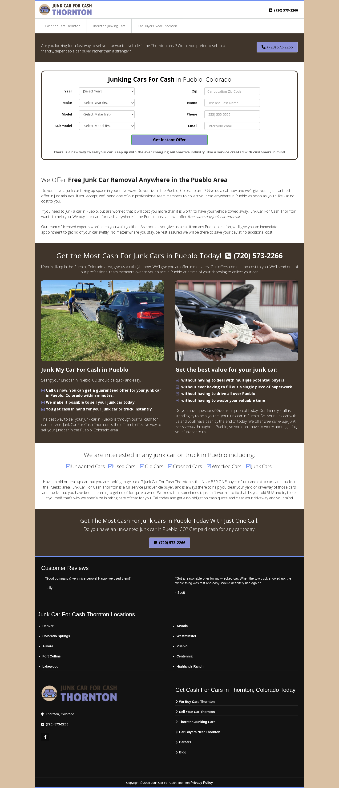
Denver (47, 626)
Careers (185, 742)
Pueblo (182, 646)
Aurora (47, 646)
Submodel (63, 125)
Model (67, 114)
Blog (182, 752)
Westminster (186, 636)
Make (67, 102)
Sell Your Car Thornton (197, 712)
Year (68, 91)
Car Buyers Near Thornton (199, 732)
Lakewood (50, 666)
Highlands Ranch (190, 666)
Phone (192, 114)
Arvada (182, 626)
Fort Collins (51, 656)
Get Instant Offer (169, 139)
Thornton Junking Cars (197, 722)
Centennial (185, 656)
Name (192, 102)
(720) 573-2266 (286, 10)
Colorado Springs (56, 636)
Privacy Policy (201, 782)
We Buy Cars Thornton (197, 702)
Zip (194, 91)
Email (192, 125)
